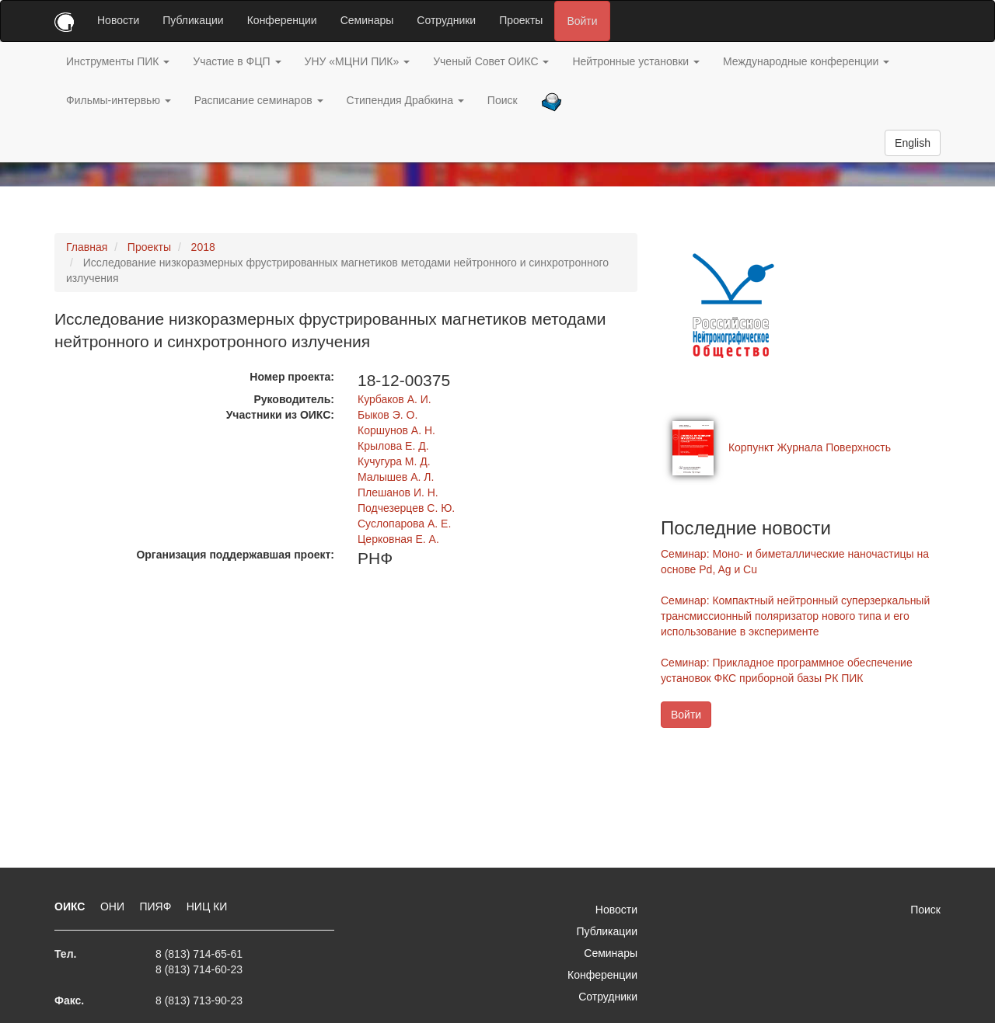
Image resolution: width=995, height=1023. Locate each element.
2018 (203, 247)
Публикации (192, 20)
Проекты (521, 20)
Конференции (282, 20)
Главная (86, 247)
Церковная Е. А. (398, 539)
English (912, 143)
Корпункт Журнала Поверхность (809, 447)
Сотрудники (446, 20)
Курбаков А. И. (394, 399)
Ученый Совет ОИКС (491, 61)
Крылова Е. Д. (393, 446)
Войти (582, 21)
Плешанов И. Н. (398, 492)
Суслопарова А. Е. (404, 523)
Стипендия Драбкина (405, 100)
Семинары (367, 20)
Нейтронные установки (636, 61)
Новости (118, 20)
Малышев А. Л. (396, 477)
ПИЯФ (156, 906)
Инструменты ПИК (117, 61)
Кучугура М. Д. (394, 461)
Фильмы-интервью (118, 100)
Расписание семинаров (258, 100)
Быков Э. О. (387, 415)
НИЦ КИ (207, 906)
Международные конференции (806, 61)
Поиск (502, 100)
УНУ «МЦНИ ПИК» (357, 61)
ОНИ (113, 906)
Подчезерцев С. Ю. (406, 508)
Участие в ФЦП (237, 61)
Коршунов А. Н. (396, 430)
